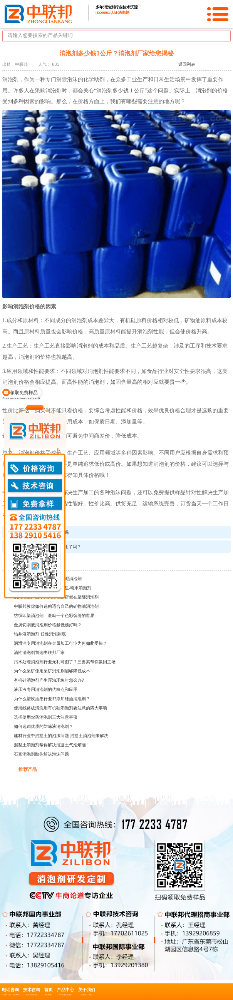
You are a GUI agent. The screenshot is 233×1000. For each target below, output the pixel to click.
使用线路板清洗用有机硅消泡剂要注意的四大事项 (60, 708)
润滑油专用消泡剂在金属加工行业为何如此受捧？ (60, 643)
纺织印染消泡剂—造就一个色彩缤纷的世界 (54, 615)
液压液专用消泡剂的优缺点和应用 (45, 689)
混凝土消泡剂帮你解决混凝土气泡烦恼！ (52, 744)
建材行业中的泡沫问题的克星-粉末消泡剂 (53, 587)
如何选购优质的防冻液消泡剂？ (43, 726)
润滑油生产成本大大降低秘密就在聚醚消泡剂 (56, 597)
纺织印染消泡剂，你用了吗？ (53, 546)
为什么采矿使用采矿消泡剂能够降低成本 (52, 671)
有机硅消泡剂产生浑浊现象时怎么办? (49, 680)
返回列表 (186, 64)
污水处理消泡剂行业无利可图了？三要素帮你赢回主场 (65, 661)
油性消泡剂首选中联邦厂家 (39, 652)
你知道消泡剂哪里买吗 (47, 532)
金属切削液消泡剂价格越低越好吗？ (48, 624)
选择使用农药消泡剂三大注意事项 (45, 717)
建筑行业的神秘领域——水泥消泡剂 (48, 578)
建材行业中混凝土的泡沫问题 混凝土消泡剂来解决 (61, 735)
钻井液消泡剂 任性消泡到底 (40, 634)
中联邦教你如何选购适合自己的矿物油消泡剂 (56, 606)
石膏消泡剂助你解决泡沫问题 (41, 754)
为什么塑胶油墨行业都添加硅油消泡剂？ (52, 698)
